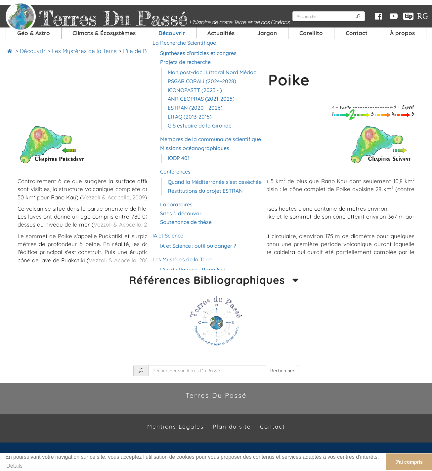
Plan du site (232, 426)
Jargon (267, 32)
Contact (356, 32)
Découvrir (171, 32)
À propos (402, 32)
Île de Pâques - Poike (225, 50)
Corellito (311, 32)
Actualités (221, 32)
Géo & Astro (33, 32)
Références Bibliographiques (216, 280)
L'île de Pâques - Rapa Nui (157, 50)
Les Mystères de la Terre (84, 50)
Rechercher (282, 371)
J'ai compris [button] (409, 462)
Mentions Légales (175, 426)
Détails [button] (14, 466)
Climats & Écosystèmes (104, 32)
